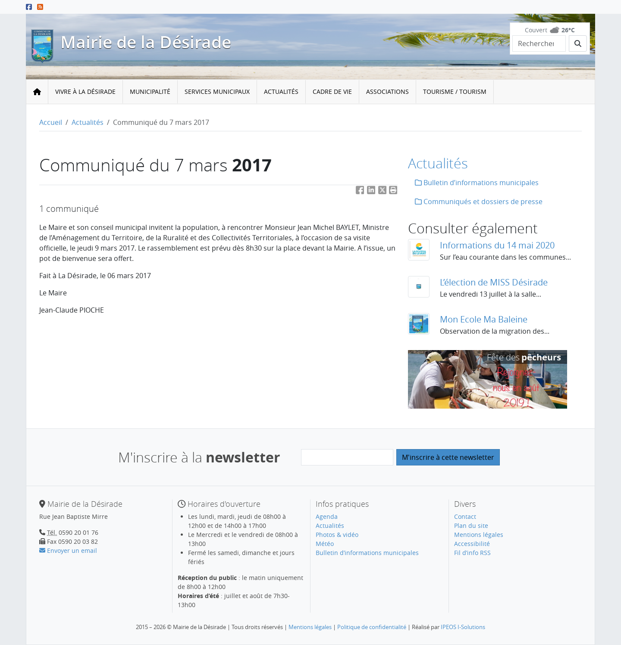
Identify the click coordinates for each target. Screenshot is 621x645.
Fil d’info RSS (472, 553)
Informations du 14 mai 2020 (497, 245)
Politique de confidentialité (371, 627)
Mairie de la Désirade (145, 42)
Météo (325, 544)
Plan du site (471, 525)
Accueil (50, 122)
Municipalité (150, 91)
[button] (393, 192)
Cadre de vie (332, 91)
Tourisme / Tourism (454, 91)
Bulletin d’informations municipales (477, 182)
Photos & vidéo (337, 534)
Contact (465, 516)
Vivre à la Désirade (85, 91)
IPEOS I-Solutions (463, 627)
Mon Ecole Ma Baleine (483, 319)
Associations (387, 91)
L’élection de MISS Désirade (494, 282)
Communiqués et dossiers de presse (479, 201)
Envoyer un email (68, 550)
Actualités (281, 91)
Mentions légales (478, 534)
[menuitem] (85, 92)
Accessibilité (472, 544)
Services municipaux (217, 91)
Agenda (327, 516)
